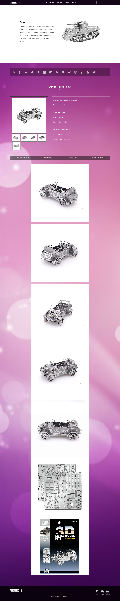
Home (45, 2)
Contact (74, 2)
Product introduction (22, 158)
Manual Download (98, 158)
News (67, 2)
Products (59, 2)
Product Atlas (72, 158)
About (52, 2)
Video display (47, 158)
